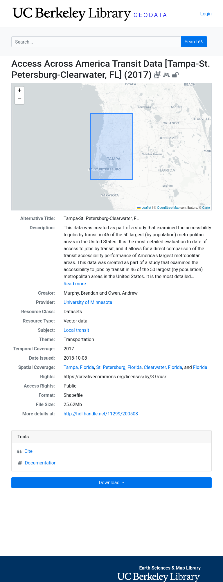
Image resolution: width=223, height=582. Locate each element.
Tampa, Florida (79, 367)
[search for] (96, 41)
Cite (28, 451)
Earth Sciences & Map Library (170, 568)
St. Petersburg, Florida (119, 367)
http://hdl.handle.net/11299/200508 (101, 414)
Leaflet (144, 207)
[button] (19, 91)
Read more (75, 284)
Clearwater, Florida (163, 367)
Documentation (37, 463)
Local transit (76, 330)
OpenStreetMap (168, 207)
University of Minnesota (88, 302)
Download (110, 482)
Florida (200, 367)
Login (206, 14)
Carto (206, 207)
